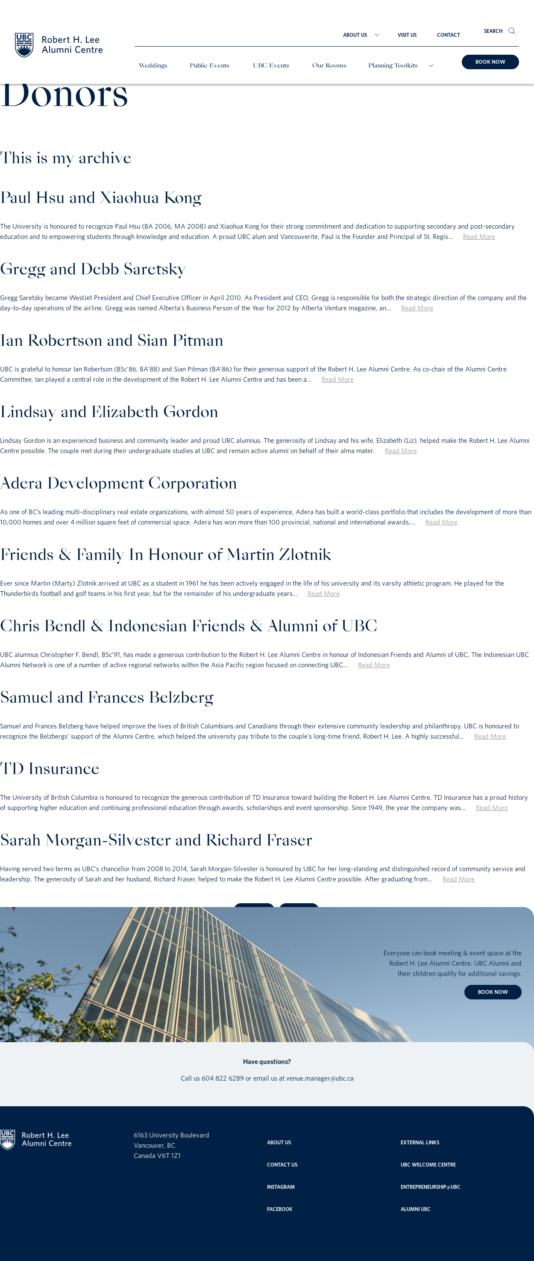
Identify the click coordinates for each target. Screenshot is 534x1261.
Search (493, 31)
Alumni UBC (416, 1209)
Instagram (281, 1187)
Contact (448, 35)
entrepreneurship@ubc (431, 1187)
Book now (490, 62)
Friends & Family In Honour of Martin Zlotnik (165, 555)
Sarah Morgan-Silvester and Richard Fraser (156, 841)
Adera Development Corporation (118, 484)
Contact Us (282, 1164)
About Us (355, 35)
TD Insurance (50, 770)
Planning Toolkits (393, 66)
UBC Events (271, 66)
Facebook (280, 1209)
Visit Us (407, 35)
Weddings (153, 66)
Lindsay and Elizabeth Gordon (109, 413)
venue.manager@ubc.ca (320, 1078)
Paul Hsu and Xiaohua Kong (101, 199)
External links (420, 1142)
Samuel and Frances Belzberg (107, 698)
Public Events (209, 66)
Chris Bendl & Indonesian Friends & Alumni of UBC (189, 627)
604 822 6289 (223, 1078)
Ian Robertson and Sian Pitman (111, 341)
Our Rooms (329, 66)
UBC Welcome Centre (428, 1164)
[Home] (59, 46)
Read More (479, 236)
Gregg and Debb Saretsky (93, 270)
